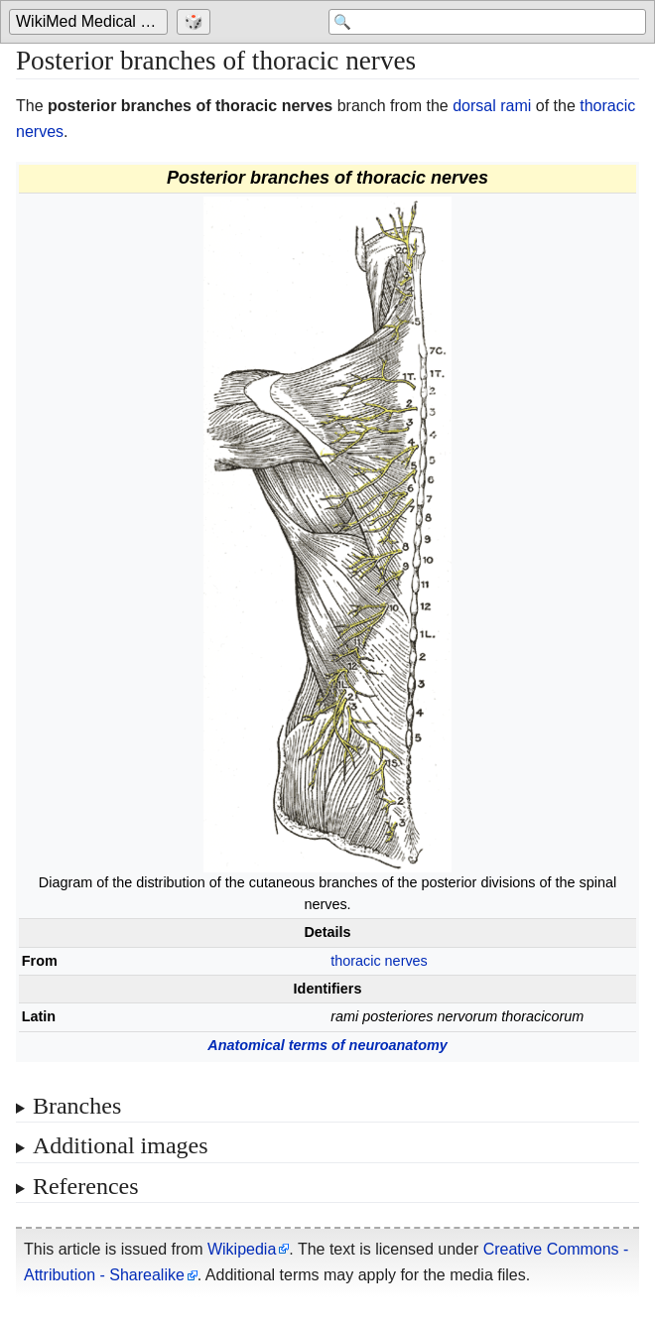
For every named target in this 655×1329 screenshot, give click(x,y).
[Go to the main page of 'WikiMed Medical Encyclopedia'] (91, 22)
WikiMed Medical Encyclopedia (92, 21)
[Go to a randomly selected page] (196, 22)
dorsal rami (492, 105)
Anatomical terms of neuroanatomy (327, 1045)
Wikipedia (241, 1249)
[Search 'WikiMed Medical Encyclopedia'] (487, 22)
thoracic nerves (379, 961)
